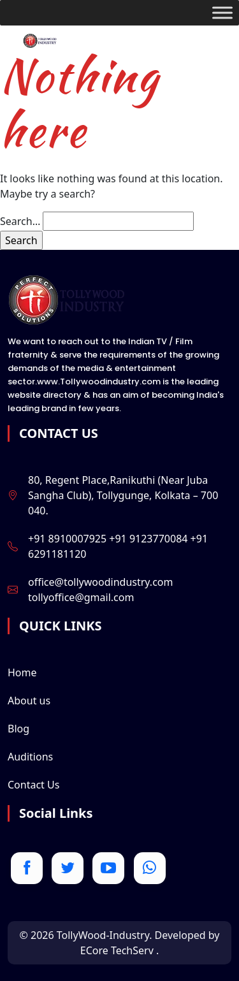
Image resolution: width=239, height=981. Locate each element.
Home (22, 672)
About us (29, 701)
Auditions (30, 757)
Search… (20, 221)
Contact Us (33, 785)
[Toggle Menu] (222, 12)
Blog (18, 729)
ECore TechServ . (119, 950)
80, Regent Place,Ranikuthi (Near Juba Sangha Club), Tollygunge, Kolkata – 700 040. (123, 495)
